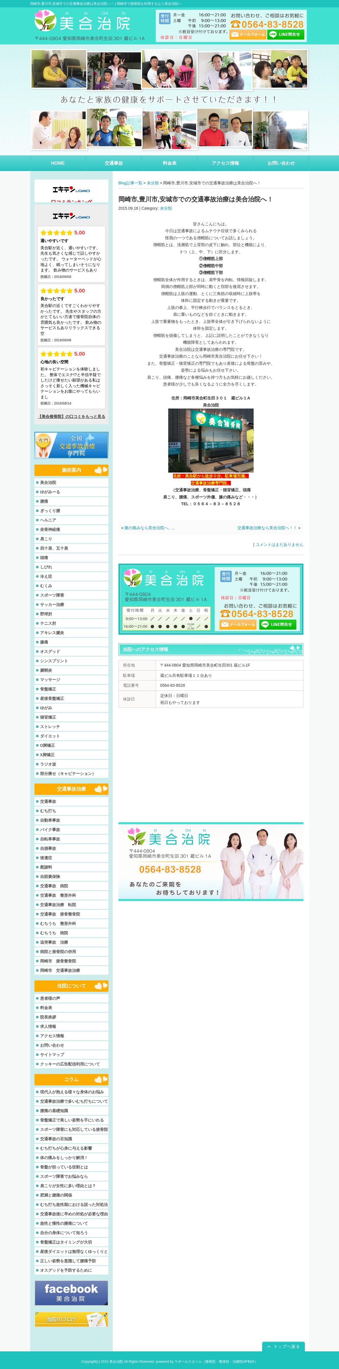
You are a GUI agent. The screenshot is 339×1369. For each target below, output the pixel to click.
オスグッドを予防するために (66, 1270)
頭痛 (44, 557)
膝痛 (44, 642)
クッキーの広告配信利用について (70, 1064)
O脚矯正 (47, 745)
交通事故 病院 (54, 886)
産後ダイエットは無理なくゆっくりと (74, 1251)
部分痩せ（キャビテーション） (68, 773)
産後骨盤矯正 (52, 698)
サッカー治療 (52, 604)
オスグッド (50, 651)
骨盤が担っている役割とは (64, 1167)
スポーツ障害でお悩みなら (64, 1176)
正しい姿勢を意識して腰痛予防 (68, 1261)
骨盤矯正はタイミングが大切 (66, 1242)
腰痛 (44, 501)
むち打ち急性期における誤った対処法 (74, 1204)
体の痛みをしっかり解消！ (64, 1157)
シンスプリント (54, 661)
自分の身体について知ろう (64, 1232)
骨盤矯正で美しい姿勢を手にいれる (72, 1120)
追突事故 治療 (54, 942)
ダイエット (50, 736)
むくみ (46, 586)
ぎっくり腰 (50, 510)
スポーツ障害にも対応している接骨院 (74, 1129)
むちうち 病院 (54, 933)
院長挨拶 (48, 1017)
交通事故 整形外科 (58, 895)
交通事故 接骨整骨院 (60, 914)
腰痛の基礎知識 (54, 1110)
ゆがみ (46, 708)
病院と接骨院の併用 (58, 951)
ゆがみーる (50, 492)
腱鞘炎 (46, 670)
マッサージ (50, 679)
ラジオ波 (48, 764)
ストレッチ (50, 726)
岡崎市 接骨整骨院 (58, 961)
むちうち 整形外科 (58, 923)
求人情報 (48, 1026)
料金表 (46, 1007)
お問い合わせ (52, 1045)
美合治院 (48, 482)
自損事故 (48, 848)
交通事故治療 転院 (58, 904)
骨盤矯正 (48, 689)
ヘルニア (48, 520)
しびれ (46, 567)
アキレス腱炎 (52, 632)
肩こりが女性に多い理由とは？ (68, 1186)
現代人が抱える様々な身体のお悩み (72, 1092)
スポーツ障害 (52, 595)
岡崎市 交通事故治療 (60, 970)
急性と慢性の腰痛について (64, 1223)
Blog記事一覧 (130, 183)
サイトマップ (52, 1054)
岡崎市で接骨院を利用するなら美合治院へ (149, 4)
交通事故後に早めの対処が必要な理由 (74, 1214)
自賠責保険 (50, 876)
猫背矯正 (48, 717)
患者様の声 (50, 998)
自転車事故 (50, 839)
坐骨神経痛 (50, 529)
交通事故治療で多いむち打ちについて (74, 1101)
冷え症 (46, 576)
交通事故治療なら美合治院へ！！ (267, 527)
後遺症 (46, 857)
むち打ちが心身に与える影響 (66, 1148)
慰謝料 (46, 867)
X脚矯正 (47, 754)
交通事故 (48, 801)
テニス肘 (48, 623)
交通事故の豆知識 (56, 1139)
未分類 (153, 183)
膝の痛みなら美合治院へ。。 (150, 527)
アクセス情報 (52, 1036)
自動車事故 (50, 820)
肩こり (46, 539)
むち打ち (48, 811)
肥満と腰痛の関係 (56, 1195)
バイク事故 (50, 829)
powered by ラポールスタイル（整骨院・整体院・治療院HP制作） (207, 1362)
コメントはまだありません (279, 544)
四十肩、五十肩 (54, 548)
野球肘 (46, 614)
